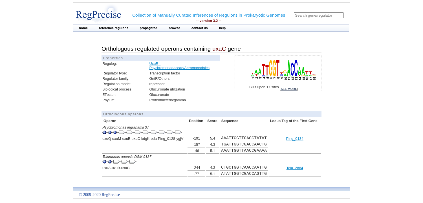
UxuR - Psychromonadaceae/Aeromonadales (179, 65)
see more (289, 89)
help (222, 28)
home (83, 28)
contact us (199, 28)
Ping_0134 (294, 138)
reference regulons (113, 28)
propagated (148, 28)
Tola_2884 (295, 168)
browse (174, 28)
